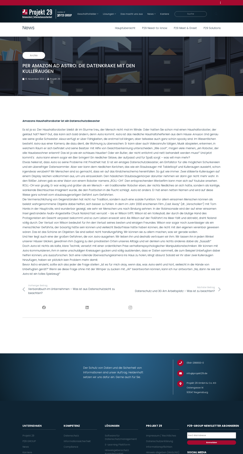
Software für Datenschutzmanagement (121, 437)
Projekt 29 (28, 435)
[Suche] (191, 14)
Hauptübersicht (125, 28)
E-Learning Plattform (117, 444)
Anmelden (211, 442)
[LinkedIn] (87, 307)
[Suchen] (216, 13)
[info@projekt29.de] (182, 373)
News (25, 447)
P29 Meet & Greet (185, 28)
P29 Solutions (212, 28)
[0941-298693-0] (182, 363)
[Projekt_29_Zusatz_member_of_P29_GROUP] (64, 14)
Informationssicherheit (77, 441)
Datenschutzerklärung (159, 441)
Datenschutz (71, 435)
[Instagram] (130, 307)
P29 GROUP (29, 441)
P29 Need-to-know (154, 28)
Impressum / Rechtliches (161, 435)
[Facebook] (44, 307)
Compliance (71, 447)
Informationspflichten (159, 447)
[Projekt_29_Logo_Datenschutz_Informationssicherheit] (37, 14)
